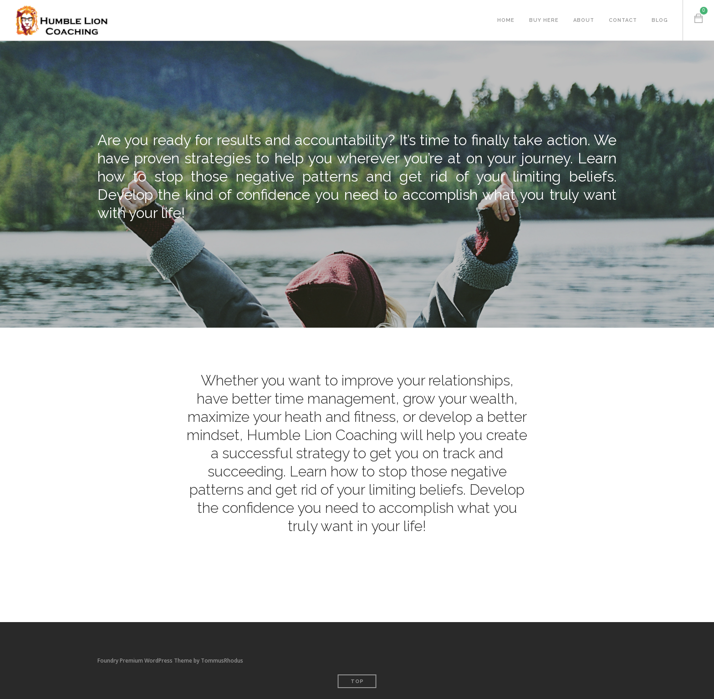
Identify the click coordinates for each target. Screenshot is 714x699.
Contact (623, 20)
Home (506, 20)
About (583, 20)
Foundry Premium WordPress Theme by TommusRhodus (170, 660)
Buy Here (544, 20)
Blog (660, 20)
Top (357, 681)
